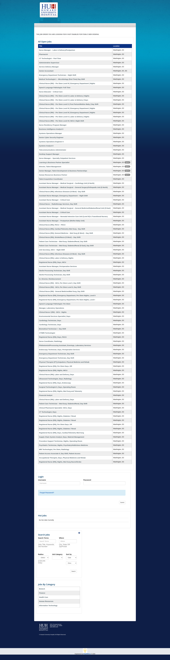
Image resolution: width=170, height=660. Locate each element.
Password (87, 480)
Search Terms (43, 538)
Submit (122, 502)
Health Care (43, 597)
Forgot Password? (47, 493)
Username (42, 480)
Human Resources (46, 601)
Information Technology (48, 605)
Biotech (42, 589)
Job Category (57, 554)
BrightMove (87, 654)
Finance (42, 593)
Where (61, 538)
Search (73, 571)
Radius (40, 554)
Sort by (69, 554)
